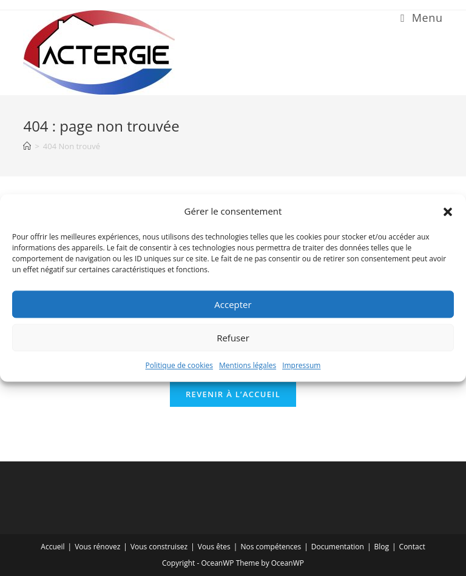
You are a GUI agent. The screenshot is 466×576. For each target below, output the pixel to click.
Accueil (52, 546)
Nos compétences (270, 546)
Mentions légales (247, 365)
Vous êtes (214, 546)
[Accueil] (27, 146)
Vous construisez (158, 546)
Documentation (337, 546)
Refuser (233, 338)
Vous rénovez (97, 546)
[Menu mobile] (421, 17)
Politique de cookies (180, 365)
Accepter (232, 304)
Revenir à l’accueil (233, 394)
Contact (412, 546)
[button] (448, 212)
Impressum (301, 365)
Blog (381, 546)
